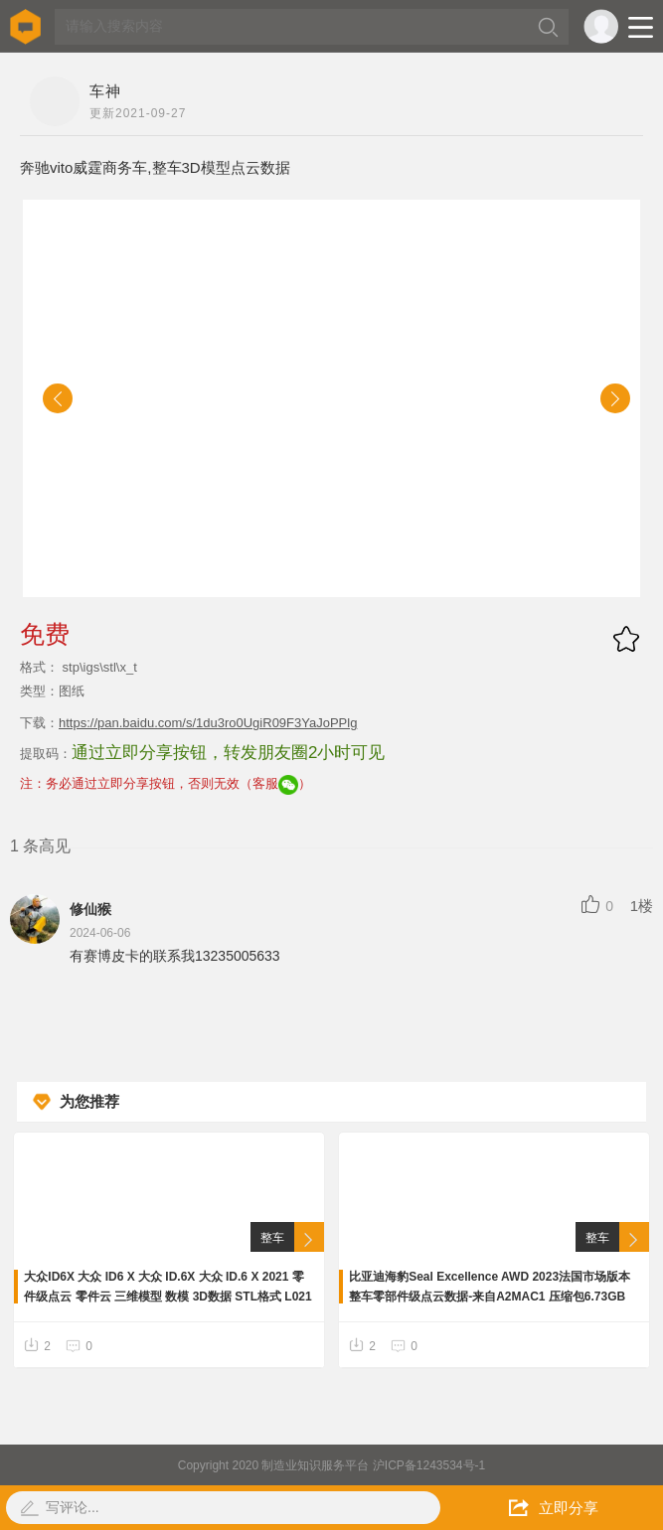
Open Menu (640, 27)
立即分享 (553, 1507)
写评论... (72, 1507)
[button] (58, 398)
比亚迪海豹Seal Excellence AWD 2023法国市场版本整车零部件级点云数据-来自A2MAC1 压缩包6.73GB (489, 1286)
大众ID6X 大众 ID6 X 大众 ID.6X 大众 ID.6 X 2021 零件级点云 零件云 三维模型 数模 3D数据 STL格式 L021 (167, 1286)
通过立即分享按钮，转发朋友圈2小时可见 (228, 752)
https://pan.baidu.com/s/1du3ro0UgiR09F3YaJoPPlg (208, 722)
